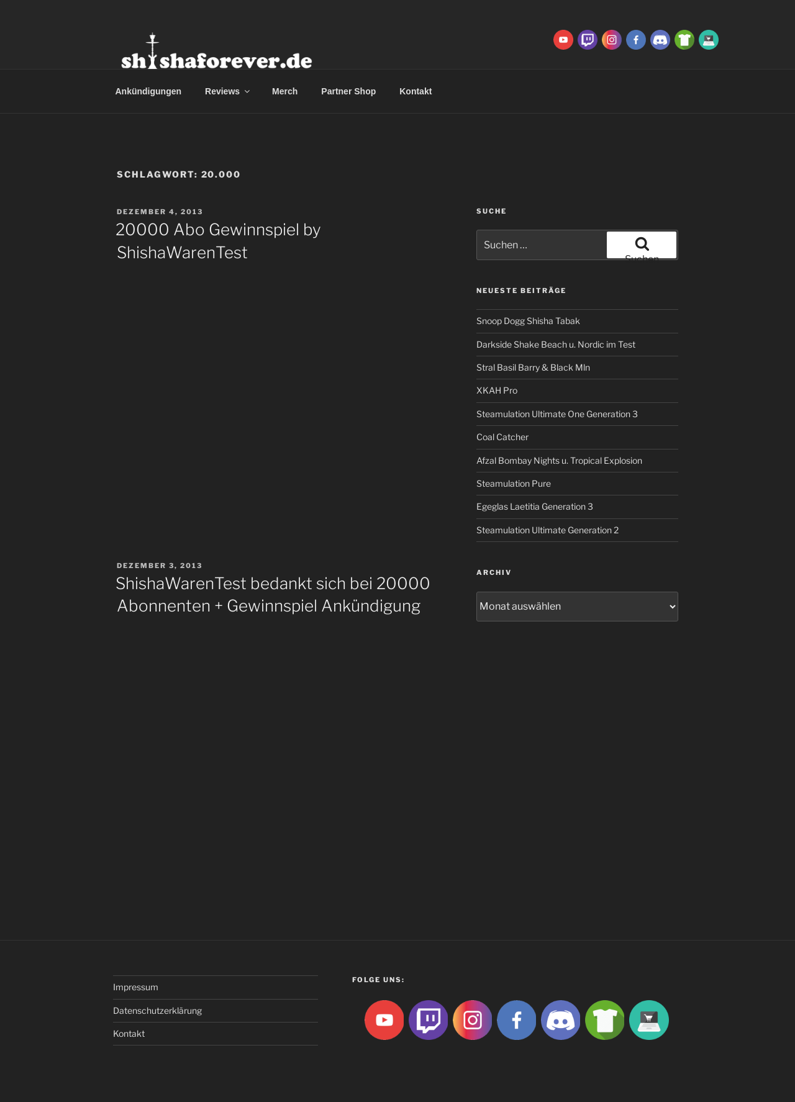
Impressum (135, 987)
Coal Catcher (502, 436)
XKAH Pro (496, 390)
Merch (285, 91)
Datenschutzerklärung (157, 1010)
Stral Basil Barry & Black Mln (533, 367)
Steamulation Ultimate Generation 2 (547, 530)
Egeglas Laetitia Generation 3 (534, 506)
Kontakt (415, 91)
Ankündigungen (149, 91)
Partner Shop (348, 91)
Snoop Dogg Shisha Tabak (528, 320)
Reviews (228, 91)
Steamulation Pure (513, 483)
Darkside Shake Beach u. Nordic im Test (555, 344)
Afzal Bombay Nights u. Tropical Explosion (559, 460)
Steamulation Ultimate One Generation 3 (557, 414)
